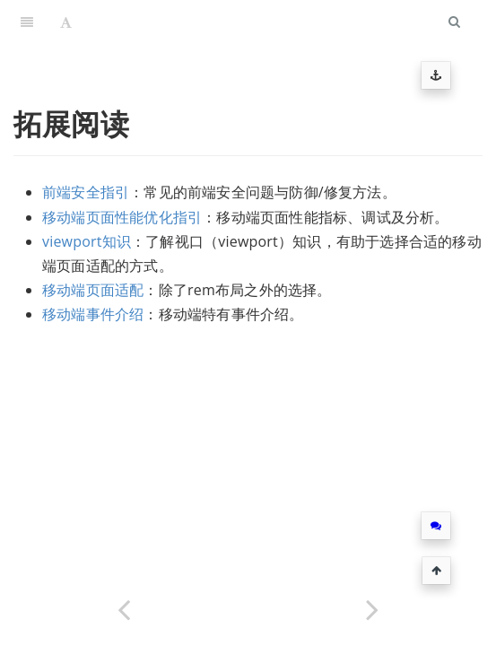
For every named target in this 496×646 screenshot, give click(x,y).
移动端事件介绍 (93, 314)
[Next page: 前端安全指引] (372, 608)
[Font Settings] (66, 22)
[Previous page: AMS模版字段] (124, 608)
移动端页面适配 (93, 290)
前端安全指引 (85, 192)
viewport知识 (86, 241)
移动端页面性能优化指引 (122, 217)
